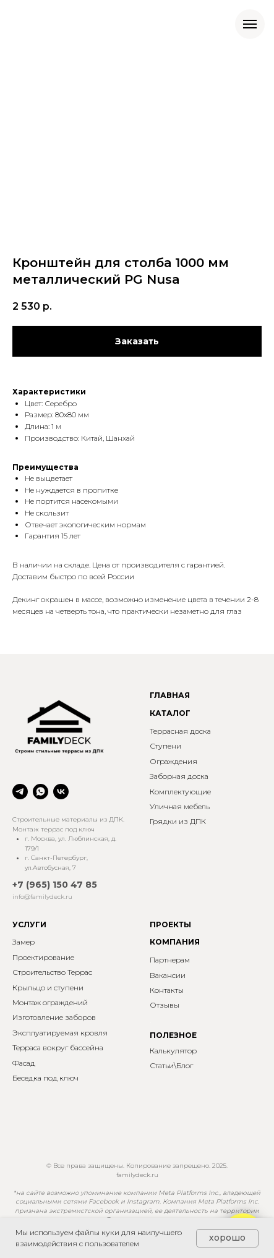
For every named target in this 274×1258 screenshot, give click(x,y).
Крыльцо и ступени (47, 987)
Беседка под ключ (45, 1077)
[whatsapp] (40, 791)
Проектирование (43, 957)
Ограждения (173, 761)
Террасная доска (180, 731)
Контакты (167, 990)
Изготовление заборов (54, 1017)
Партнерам (170, 959)
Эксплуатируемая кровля (60, 1032)
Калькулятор (173, 1050)
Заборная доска (179, 776)
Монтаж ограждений (50, 1002)
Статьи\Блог (171, 1065)
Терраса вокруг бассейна (57, 1047)
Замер (23, 941)
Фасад (23, 1063)
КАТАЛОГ (170, 713)
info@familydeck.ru (42, 897)
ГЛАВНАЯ (170, 695)
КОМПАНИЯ (175, 941)
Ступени (165, 745)
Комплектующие (180, 791)
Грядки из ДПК (178, 821)
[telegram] (20, 791)
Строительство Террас (52, 972)
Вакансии (168, 975)
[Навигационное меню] (250, 24)
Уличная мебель (180, 806)
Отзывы (164, 1004)
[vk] (61, 791)
